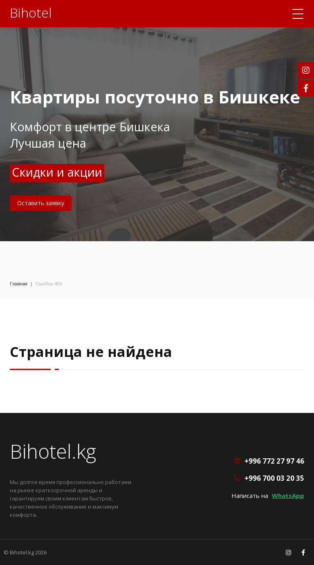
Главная (18, 283)
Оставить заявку (40, 203)
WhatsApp (288, 495)
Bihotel (31, 12)
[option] (157, 120)
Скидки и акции (57, 172)
